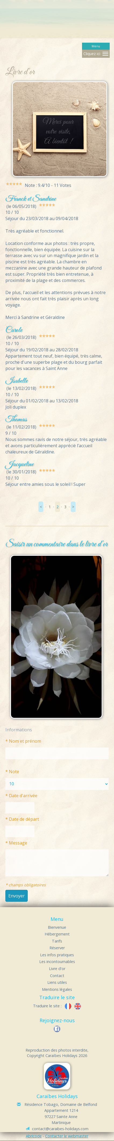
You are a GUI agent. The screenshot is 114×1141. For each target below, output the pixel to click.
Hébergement (57, 934)
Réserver (57, 947)
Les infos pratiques (57, 954)
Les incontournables (57, 961)
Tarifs (57, 941)
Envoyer (16, 896)
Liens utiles (57, 982)
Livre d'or (57, 968)
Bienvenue (57, 927)
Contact (57, 975)
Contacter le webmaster (66, 1136)
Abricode (34, 1136)
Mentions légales (57, 989)
